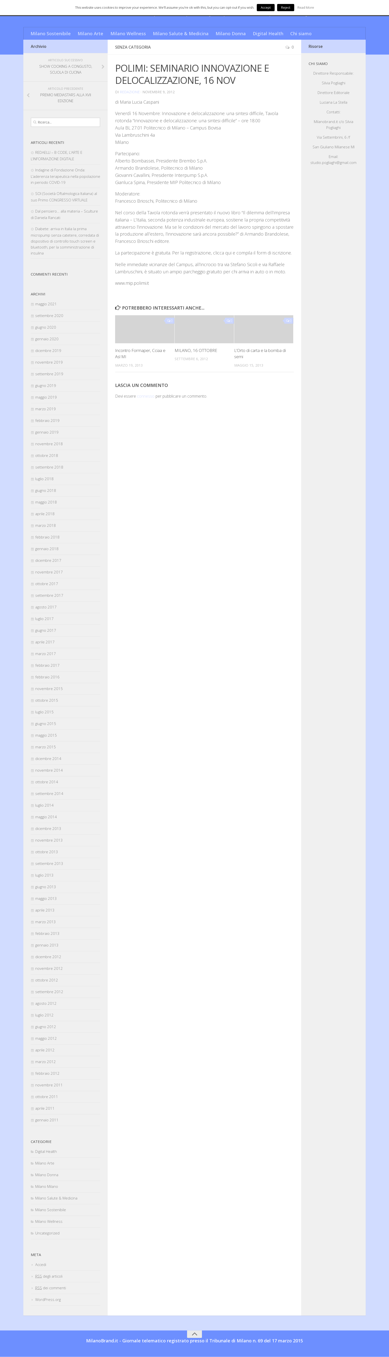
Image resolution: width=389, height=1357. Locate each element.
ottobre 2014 (46, 781)
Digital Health (268, 33)
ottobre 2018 (46, 455)
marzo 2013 (45, 921)
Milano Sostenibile (51, 33)
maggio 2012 (46, 1038)
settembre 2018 (49, 467)
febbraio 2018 (47, 537)
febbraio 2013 (47, 933)
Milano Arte (90, 33)
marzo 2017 (45, 653)
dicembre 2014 (48, 758)
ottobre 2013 (46, 851)
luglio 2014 (44, 805)
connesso (146, 396)
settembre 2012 (49, 991)
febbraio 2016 (47, 676)
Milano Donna (230, 33)
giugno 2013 (45, 886)
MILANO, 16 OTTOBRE (196, 350)
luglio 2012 (44, 1014)
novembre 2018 (49, 443)
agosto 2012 (46, 1003)
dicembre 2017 (48, 560)
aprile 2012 (45, 1049)
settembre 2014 (49, 793)
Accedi (40, 1264)
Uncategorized (47, 1233)
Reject (285, 7)
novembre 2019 (49, 362)
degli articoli (49, 1276)
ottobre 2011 (46, 1096)
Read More (305, 7)
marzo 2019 (45, 408)
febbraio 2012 (47, 1073)
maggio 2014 (46, 816)
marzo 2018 (45, 525)
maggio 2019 (46, 397)
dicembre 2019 (48, 350)
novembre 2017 (49, 571)
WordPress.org (48, 1299)
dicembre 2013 (48, 828)
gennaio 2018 (47, 548)
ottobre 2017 (46, 583)
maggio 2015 (46, 735)
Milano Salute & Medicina (180, 33)
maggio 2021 (46, 303)
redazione (130, 92)
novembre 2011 (49, 1084)
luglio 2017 (44, 618)
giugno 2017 (45, 630)
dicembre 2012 (48, 956)
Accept (266, 7)
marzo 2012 (45, 1061)
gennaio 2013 (47, 945)
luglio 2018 (44, 478)
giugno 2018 (45, 490)
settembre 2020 (49, 315)
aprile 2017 (45, 641)
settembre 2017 (49, 595)
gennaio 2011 (47, 1119)
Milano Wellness (128, 33)
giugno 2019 (45, 385)
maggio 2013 (46, 898)
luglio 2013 (44, 875)
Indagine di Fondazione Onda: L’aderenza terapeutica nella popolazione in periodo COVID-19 (65, 176)
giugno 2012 (45, 1026)
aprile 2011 (45, 1108)
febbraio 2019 (47, 420)
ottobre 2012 (46, 980)
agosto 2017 (46, 606)
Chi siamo (300, 33)
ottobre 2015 (46, 700)
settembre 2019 (49, 373)
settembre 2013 (49, 863)
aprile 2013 (45, 910)
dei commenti (50, 1287)
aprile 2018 (45, 513)
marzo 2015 (45, 746)
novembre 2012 (49, 968)
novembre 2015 (49, 688)
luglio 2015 (44, 711)
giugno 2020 (45, 327)
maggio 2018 (46, 502)
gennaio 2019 (47, 432)
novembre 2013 (49, 840)
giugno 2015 (45, 723)
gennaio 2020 (47, 338)
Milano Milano (46, 1186)
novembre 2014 (49, 770)
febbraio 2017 (47, 665)
